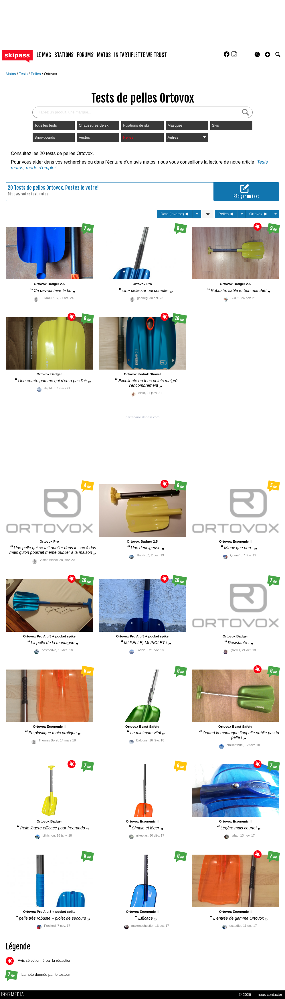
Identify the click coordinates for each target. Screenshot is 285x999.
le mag (44, 55)
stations (64, 55)
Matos (11, 74)
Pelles (36, 74)
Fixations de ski (136, 125)
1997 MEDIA (14, 994)
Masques (175, 125)
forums (85, 55)
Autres (186, 137)
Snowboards (44, 137)
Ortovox (50, 74)
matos (104, 55)
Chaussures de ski (94, 125)
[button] (267, 54)
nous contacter (270, 994)
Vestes (84, 137)
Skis (215, 125)
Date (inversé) (175, 214)
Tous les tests (45, 125)
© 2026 (245, 994)
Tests (24, 74)
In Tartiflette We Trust (140, 55)
